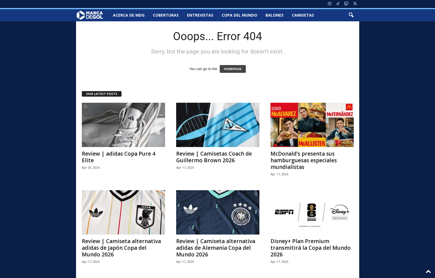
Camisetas (303, 15)
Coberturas (166, 15)
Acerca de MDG (129, 15)
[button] (351, 15)
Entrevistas (200, 15)
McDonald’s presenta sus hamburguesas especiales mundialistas (303, 160)
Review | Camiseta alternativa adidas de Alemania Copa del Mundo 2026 (215, 248)
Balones (274, 15)
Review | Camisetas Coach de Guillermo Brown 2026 (214, 157)
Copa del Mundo (239, 15)
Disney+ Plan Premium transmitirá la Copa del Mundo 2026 (310, 248)
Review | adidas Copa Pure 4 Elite (118, 157)
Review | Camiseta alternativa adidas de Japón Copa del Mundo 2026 (121, 248)
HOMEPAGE (232, 69)
